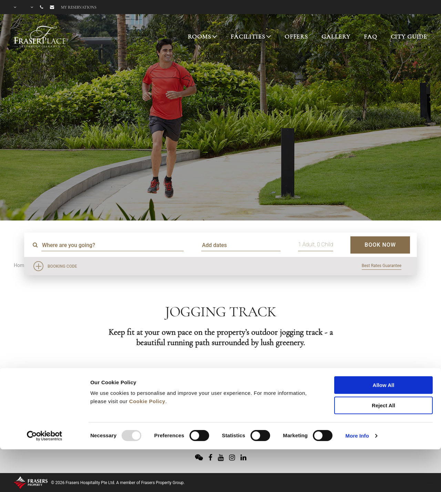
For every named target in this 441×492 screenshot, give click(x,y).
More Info (357, 397)
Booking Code (62, 266)
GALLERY (335, 36)
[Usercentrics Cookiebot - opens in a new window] (44, 397)
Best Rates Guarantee (381, 265)
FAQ (370, 36)
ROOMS (199, 36)
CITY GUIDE (409, 36)
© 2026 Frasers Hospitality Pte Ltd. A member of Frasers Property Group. (118, 482)
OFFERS (296, 36)
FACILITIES (247, 36)
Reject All (383, 367)
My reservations (78, 7)
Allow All (383, 346)
